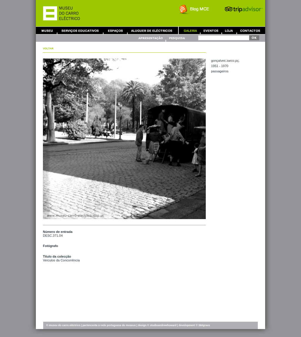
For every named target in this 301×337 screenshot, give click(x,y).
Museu (48, 30)
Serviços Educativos (80, 30)
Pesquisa (176, 38)
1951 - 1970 (219, 66)
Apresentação (151, 38)
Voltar (48, 48)
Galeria (190, 30)
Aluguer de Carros (151, 30)
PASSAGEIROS (219, 71)
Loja (229, 30)
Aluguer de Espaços (115, 30)
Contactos (250, 30)
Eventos (211, 30)
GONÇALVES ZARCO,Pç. (225, 60)
